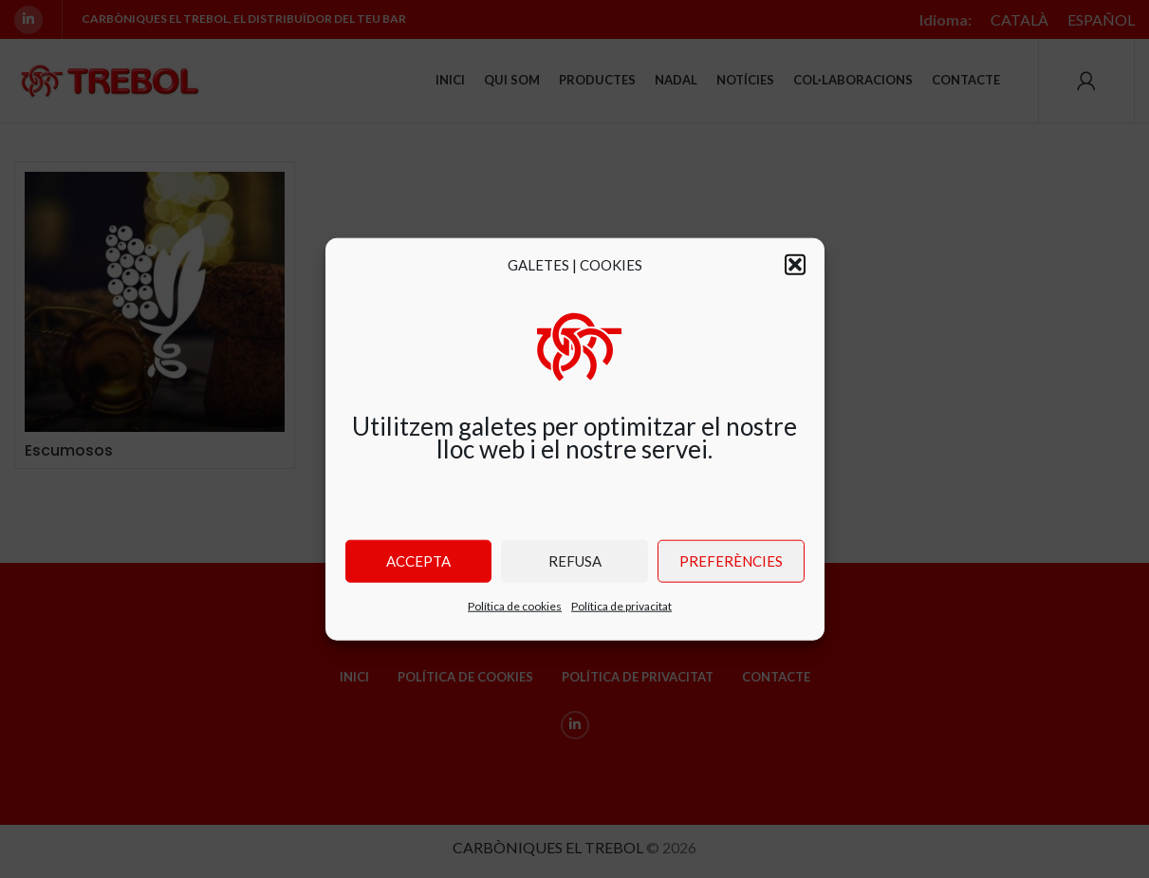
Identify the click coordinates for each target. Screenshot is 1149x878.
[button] (795, 263)
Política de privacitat (621, 605)
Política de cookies (515, 605)
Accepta (418, 561)
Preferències (731, 561)
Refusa (575, 561)
